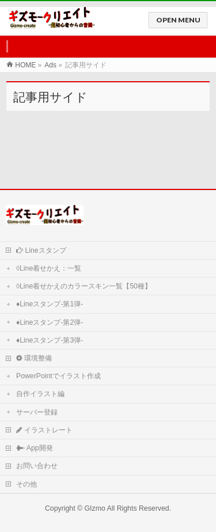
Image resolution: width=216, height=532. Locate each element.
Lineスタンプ (41, 250)
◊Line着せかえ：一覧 (48, 268)
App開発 (34, 448)
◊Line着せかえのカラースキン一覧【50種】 (83, 286)
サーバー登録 (37, 412)
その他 (26, 484)
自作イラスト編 (40, 394)
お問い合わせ (37, 466)
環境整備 (34, 358)
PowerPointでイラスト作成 (58, 376)
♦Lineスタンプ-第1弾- (49, 304)
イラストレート (44, 430)
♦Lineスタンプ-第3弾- (49, 340)
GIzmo (95, 508)
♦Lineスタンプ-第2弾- (49, 322)
